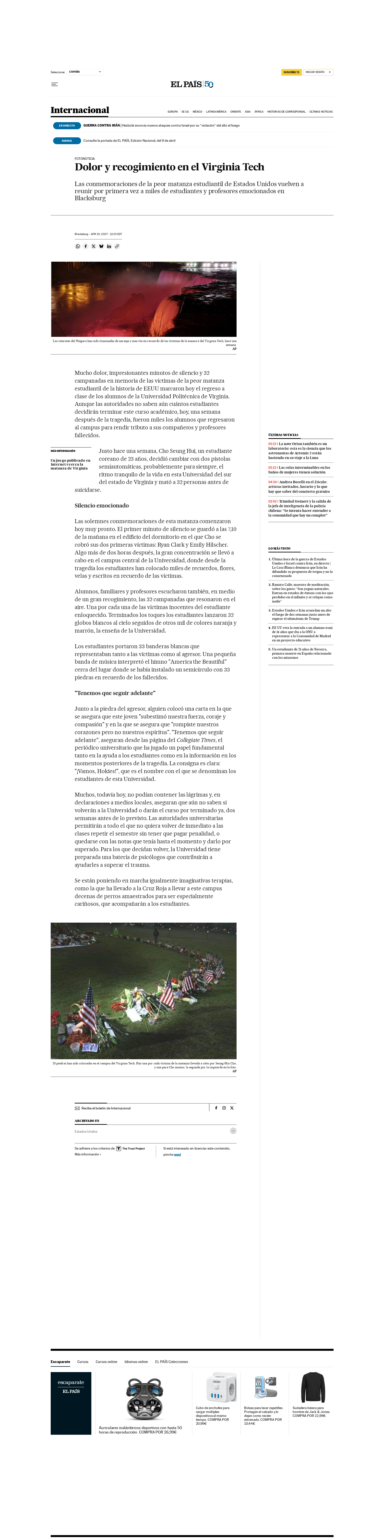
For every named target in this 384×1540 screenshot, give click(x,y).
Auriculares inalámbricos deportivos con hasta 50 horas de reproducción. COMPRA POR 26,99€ (140, 1430)
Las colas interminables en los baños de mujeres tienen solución (299, 469)
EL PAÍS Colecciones (171, 1362)
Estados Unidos (86, 1131)
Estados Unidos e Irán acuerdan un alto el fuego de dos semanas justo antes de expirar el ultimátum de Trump (301, 614)
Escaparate (60, 1362)
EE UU (185, 111)
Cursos (82, 1362)
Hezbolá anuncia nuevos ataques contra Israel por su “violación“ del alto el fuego (162, 125)
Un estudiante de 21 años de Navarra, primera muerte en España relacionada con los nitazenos (301, 653)
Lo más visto (279, 548)
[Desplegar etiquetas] (233, 1131)
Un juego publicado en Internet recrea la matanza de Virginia (70, 464)
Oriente (235, 111)
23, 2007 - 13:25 (106, 234)
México (198, 111)
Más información (88, 1154)
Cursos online (106, 1362)
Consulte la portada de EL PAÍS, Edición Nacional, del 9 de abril (129, 140)
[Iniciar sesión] (318, 72)
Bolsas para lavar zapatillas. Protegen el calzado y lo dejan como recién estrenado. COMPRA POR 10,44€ (263, 1415)
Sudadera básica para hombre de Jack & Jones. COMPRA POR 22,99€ (311, 1412)
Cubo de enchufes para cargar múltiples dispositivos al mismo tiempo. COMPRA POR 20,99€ (212, 1415)
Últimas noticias (321, 111)
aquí (177, 1154)
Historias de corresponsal (286, 111)
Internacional (80, 110)
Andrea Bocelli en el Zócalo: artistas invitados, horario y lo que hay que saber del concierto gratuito (299, 487)
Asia (248, 111)
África (259, 111)
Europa (173, 111)
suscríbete (292, 72)
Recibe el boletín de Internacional (106, 1108)
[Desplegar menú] (55, 84)
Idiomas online (136, 1362)
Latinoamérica (216, 111)
